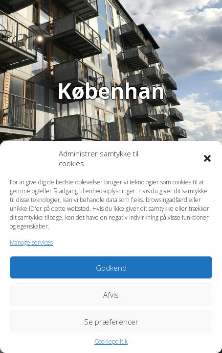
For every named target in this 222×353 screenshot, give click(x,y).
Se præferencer (111, 322)
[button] (207, 158)
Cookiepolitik (111, 341)
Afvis (111, 295)
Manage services (31, 242)
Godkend (111, 268)
